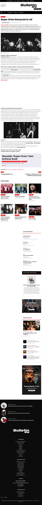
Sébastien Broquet (5, 22)
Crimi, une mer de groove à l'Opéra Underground (5, 218)
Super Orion (9, 169)
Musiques (3, 215)
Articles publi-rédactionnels (21, 450)
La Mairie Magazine (20, 467)
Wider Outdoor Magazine (20, 475)
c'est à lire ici (31, 390)
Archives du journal (20, 451)
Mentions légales (29, 500)
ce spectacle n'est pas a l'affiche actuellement (11, 161)
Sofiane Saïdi (20, 169)
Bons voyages (32, 218)
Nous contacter (20, 496)
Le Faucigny (20, 468)
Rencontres (20, 449)
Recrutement (20, 456)
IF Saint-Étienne (20, 469)
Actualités (10, 12)
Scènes (20, 447)
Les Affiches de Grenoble (20, 461)
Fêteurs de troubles (20, 196)
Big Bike (20, 470)
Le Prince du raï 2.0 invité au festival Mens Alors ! (34, 198)
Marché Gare (24, 161)
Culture (15, 12)
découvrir (32, 309)
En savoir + (4, 165)
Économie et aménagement (20, 441)
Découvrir (21, 12)
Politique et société (20, 442)
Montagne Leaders (20, 466)
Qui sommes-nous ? (36, 500)
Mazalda (15, 169)
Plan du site (21, 501)
